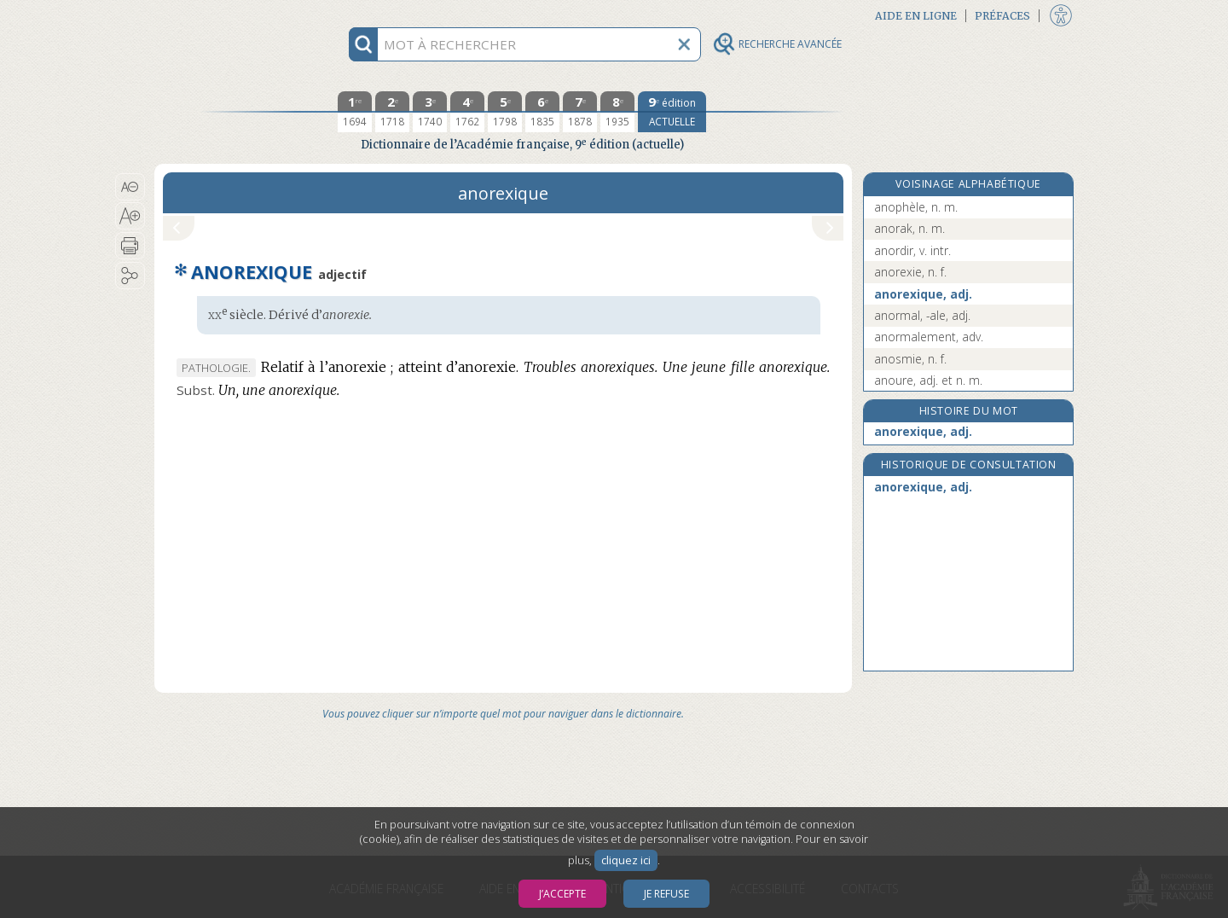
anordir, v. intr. (912, 250)
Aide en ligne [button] (916, 15)
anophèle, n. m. (916, 207)
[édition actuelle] (672, 111)
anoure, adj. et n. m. (928, 380)
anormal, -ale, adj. (922, 315)
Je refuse (666, 893)
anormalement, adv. (928, 336)
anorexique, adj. (923, 294)
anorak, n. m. (909, 228)
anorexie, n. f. (910, 272)
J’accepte (562, 893)
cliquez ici (626, 860)
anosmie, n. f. (910, 359)
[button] (130, 186)
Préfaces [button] (1002, 15)
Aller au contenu (221, 15)
